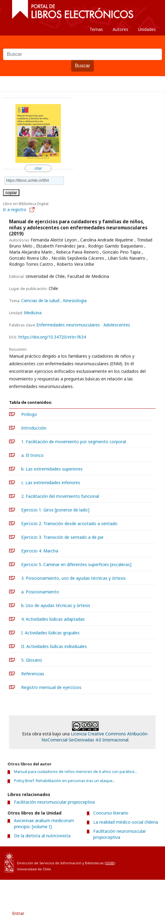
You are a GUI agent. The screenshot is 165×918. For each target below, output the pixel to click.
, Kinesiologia (74, 300)
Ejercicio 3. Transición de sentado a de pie (62, 537)
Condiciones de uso (57, 890)
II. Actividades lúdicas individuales (54, 646)
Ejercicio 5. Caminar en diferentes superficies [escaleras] (76, 564)
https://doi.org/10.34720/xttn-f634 (52, 337)
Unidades (147, 29)
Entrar (18, 913)
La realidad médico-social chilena (125, 822)
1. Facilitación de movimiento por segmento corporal (73, 441)
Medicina (32, 313)
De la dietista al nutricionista (42, 836)
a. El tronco (32, 455)
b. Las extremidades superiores (52, 469)
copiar (11, 192)
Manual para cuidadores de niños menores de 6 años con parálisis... (75, 771)
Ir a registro (19, 209)
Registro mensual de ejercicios (51, 687)
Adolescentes (117, 325)
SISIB (110, 863)
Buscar (82, 65)
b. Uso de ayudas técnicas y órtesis (55, 605)
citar (38, 168)
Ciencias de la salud (41, 300)
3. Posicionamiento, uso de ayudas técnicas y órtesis (73, 578)
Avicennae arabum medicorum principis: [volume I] (44, 823)
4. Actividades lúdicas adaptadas (53, 619)
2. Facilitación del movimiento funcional (60, 496)
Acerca (92, 890)
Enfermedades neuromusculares (68, 325)
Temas (96, 29)
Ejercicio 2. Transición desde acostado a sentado (69, 523)
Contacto (118, 890)
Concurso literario (110, 813)
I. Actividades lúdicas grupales (50, 633)
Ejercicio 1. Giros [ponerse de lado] (55, 510)
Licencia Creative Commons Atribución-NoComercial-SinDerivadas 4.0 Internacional (95, 737)
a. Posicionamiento (40, 592)
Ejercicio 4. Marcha (39, 551)
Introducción (33, 428)
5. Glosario (31, 660)
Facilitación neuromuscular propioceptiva (54, 802)
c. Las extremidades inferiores (50, 482)
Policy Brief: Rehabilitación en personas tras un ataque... (64, 780)
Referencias (32, 674)
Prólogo (29, 414)
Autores (120, 29)
